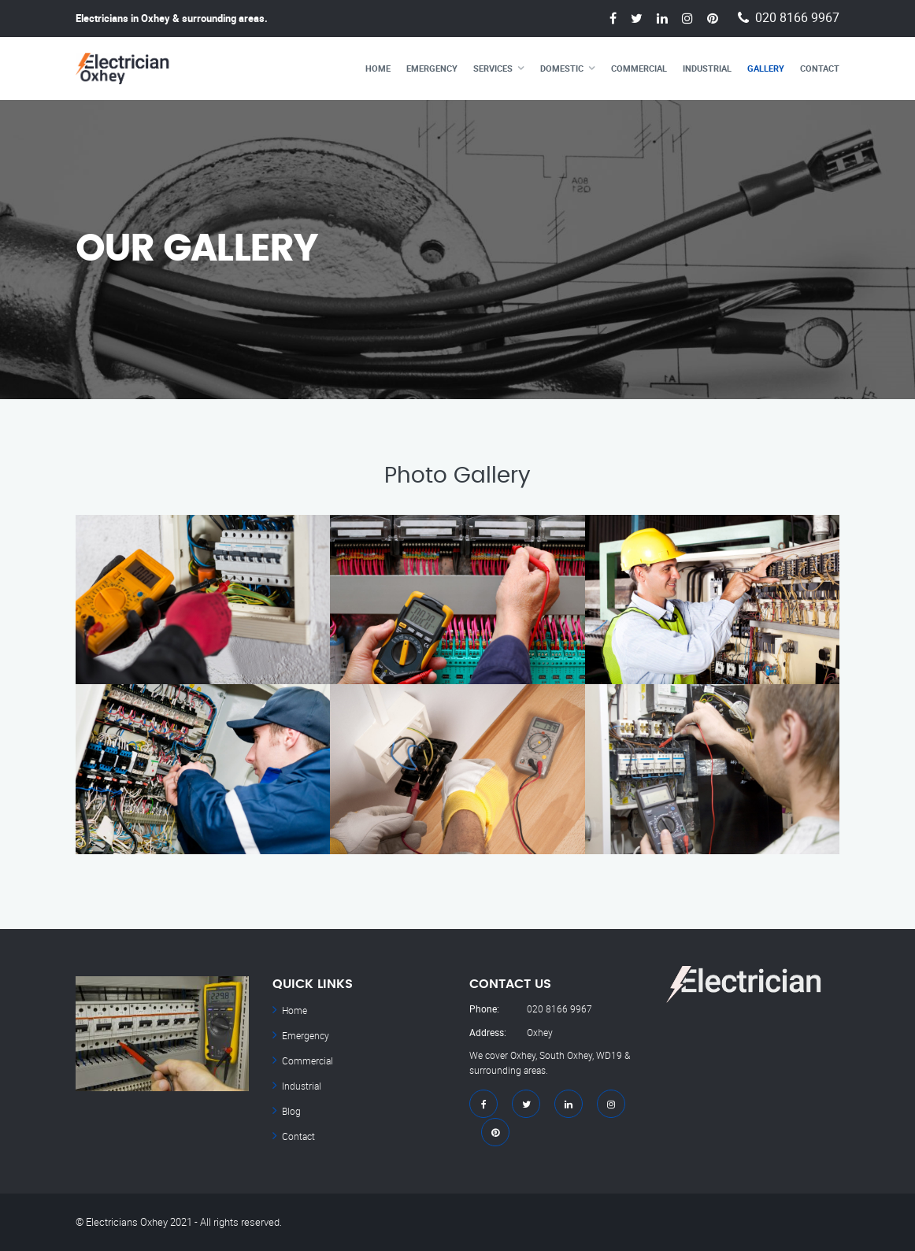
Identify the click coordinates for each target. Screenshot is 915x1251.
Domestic (561, 68)
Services (493, 68)
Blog (291, 1111)
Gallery (765, 68)
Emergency (432, 68)
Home (378, 68)
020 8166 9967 (797, 17)
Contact (819, 68)
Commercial (639, 68)
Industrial (707, 68)
